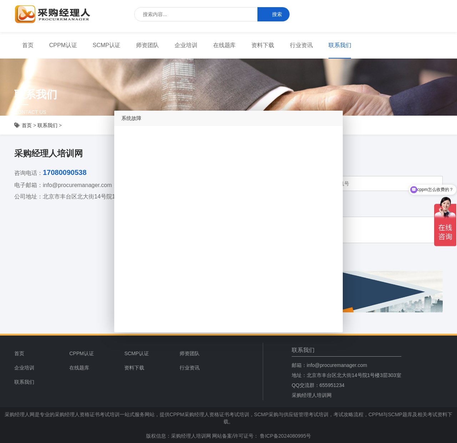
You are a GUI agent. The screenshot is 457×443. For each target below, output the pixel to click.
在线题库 (224, 45)
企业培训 (186, 45)
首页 (28, 45)
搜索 (273, 14)
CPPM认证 (63, 45)
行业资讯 (301, 45)
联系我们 (339, 45)
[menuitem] (27, 45)
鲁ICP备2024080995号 (284, 436)
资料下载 (262, 45)
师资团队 (147, 45)
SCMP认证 (107, 45)
